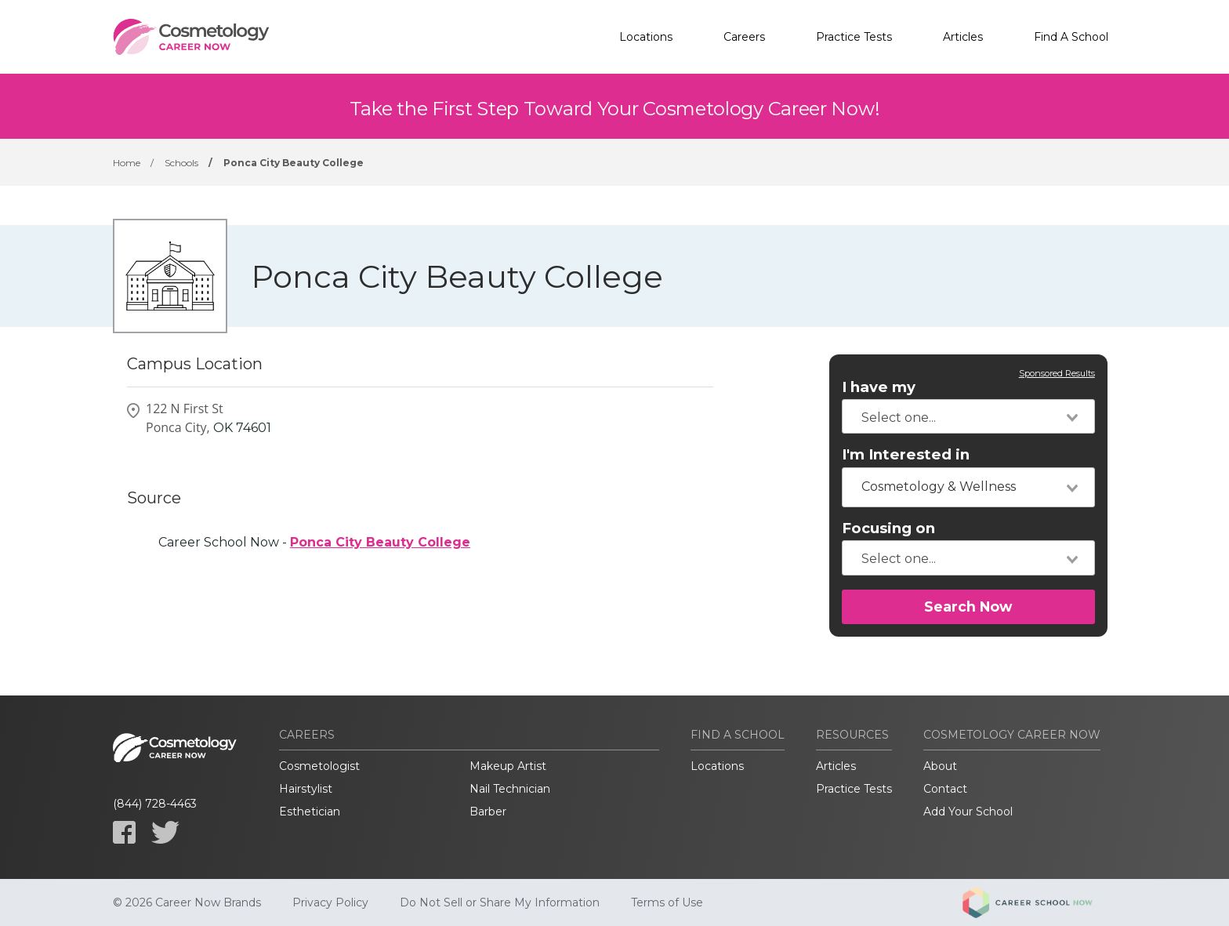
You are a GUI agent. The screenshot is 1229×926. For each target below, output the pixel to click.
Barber (487, 811)
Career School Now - (314, 542)
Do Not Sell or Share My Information (500, 902)
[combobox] (968, 416)
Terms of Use (667, 902)
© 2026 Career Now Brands (187, 902)
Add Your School (968, 811)
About (940, 766)
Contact (945, 789)
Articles (963, 37)
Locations (646, 37)
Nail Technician (509, 789)
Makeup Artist (507, 766)
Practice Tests (854, 37)
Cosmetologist (319, 766)
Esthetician (309, 811)
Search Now (968, 606)
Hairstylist (305, 789)
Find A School (1071, 37)
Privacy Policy (330, 902)
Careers (744, 37)
